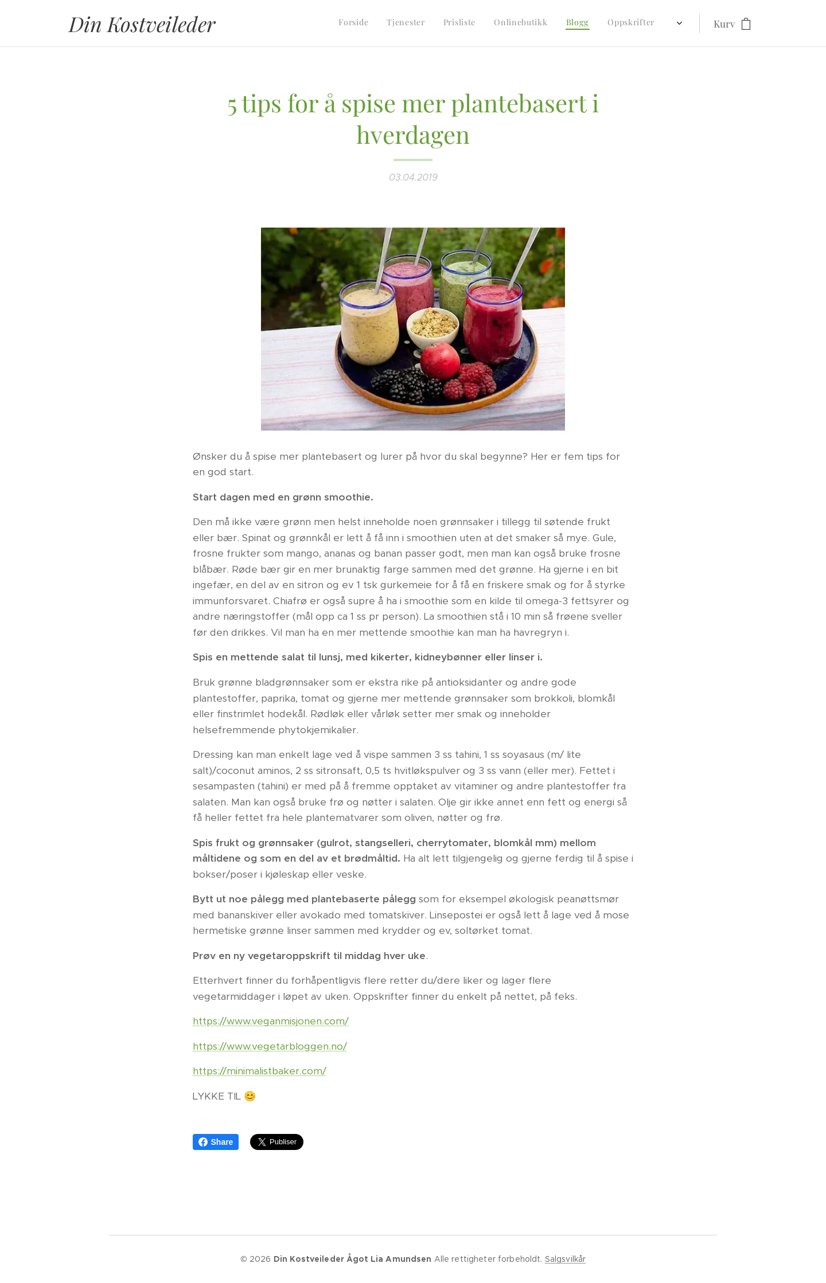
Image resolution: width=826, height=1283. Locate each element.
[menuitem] (517, 23)
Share (215, 1142)
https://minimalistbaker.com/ (259, 1071)
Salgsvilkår (565, 1259)
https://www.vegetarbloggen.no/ (270, 1046)
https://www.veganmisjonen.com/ (271, 1021)
